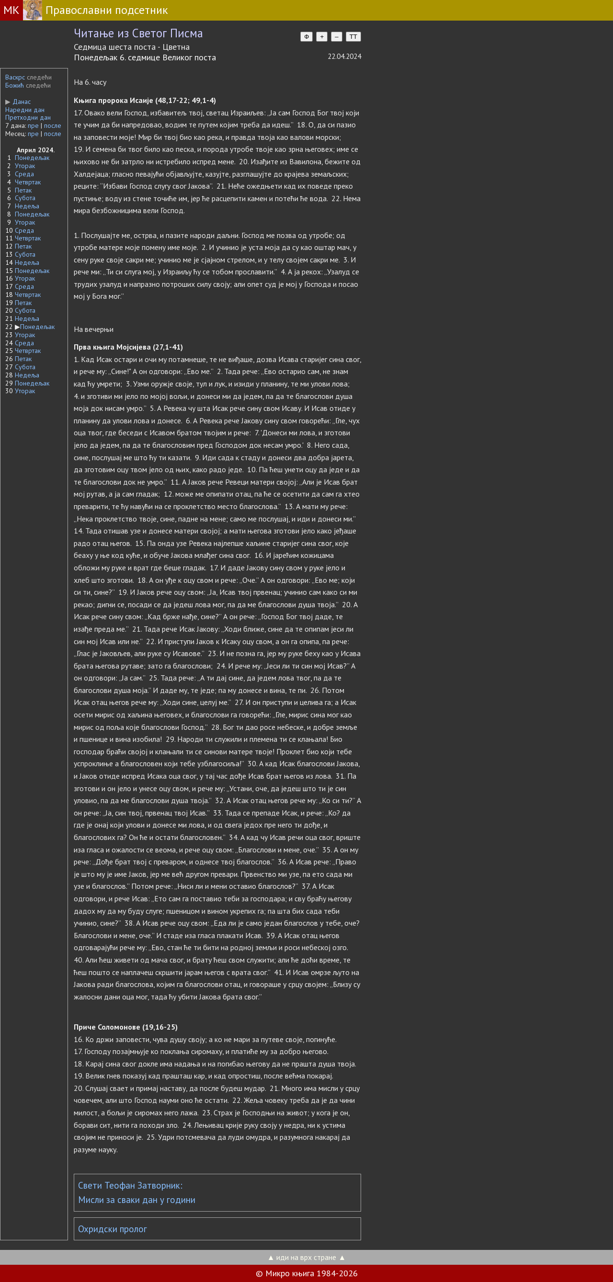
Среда (24, 174)
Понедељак (32, 157)
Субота (25, 197)
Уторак (25, 165)
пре (33, 125)
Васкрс (15, 77)
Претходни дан (28, 117)
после (52, 125)
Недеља (27, 206)
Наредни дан (25, 109)
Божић (14, 85)
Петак (23, 190)
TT (353, 36)
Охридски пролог (112, 1229)
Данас (18, 101)
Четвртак (28, 182)
